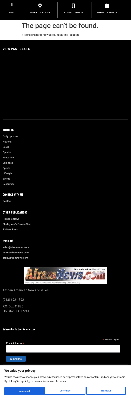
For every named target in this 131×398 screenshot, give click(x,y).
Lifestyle (8, 173)
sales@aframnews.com (16, 247)
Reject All (65, 391)
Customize (25, 391)
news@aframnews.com (16, 252)
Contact (7, 201)
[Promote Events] (107, 6)
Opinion (7, 152)
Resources (8, 184)
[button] (12, 5)
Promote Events (107, 12)
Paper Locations (40, 12)
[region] (65, 382)
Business (8, 163)
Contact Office (73, 12)
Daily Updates (10, 136)
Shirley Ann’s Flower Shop (17, 224)
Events (7, 179)
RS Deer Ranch (11, 229)
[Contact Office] (73, 6)
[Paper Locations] (40, 6)
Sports (6, 168)
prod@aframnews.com (15, 258)
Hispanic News (11, 219)
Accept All (106, 391)
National (8, 142)
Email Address (15, 343)
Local (7, 147)
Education (8, 157)
